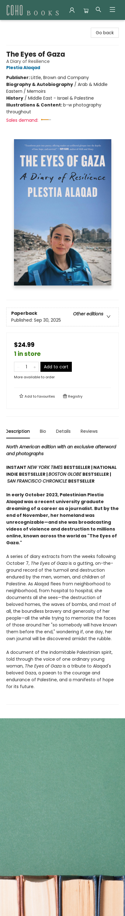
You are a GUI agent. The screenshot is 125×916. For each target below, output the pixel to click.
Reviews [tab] (90, 431)
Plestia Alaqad (24, 67)
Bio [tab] (44, 431)
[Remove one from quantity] (18, 366)
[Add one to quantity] (35, 366)
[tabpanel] (62, 574)
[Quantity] (26, 367)
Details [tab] (64, 431)
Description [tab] (18, 431)
